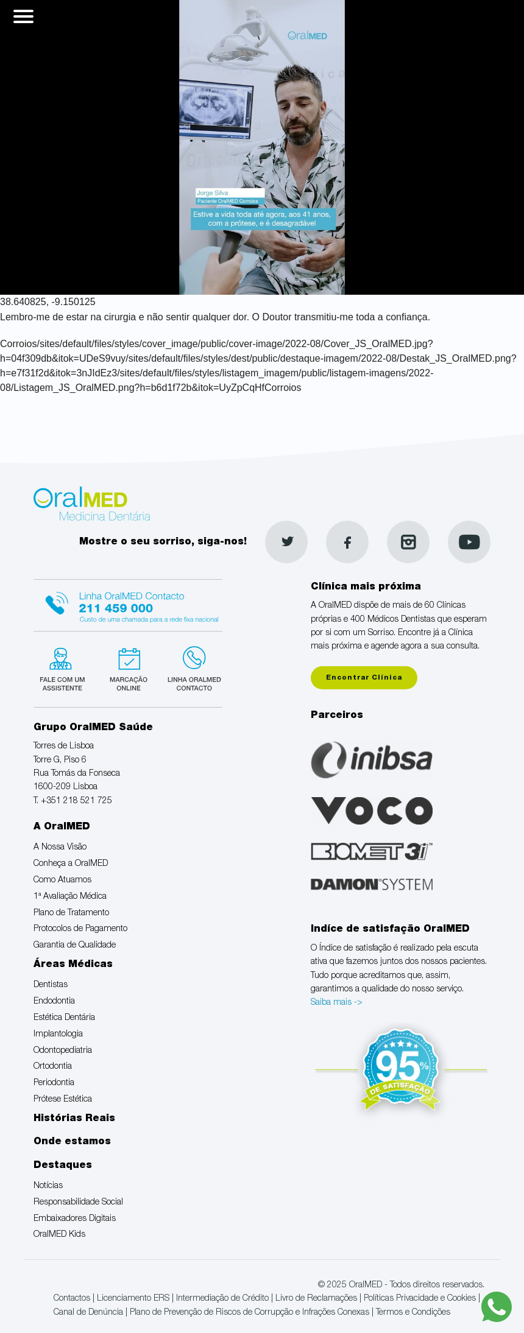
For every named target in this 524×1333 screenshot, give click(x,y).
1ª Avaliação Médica (70, 897)
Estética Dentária (64, 1018)
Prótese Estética (63, 1100)
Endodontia (54, 1001)
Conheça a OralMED (71, 864)
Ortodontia (53, 1067)
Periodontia (54, 1083)
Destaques (63, 1166)
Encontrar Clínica (364, 678)
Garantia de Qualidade (75, 945)
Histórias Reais (74, 1119)
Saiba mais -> (337, 1003)
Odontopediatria (63, 1051)
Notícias (48, 1186)
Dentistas (51, 985)
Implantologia (58, 1034)
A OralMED (62, 827)
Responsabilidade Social (78, 1202)
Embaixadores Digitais (75, 1219)
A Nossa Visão (60, 847)
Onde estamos (72, 1142)
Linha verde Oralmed (190, 667)
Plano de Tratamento (71, 913)
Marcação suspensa (127, 667)
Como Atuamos (62, 880)
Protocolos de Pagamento (80, 929)
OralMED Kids (59, 1235)
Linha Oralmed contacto (128, 603)
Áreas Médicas (73, 965)
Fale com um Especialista (65, 667)
